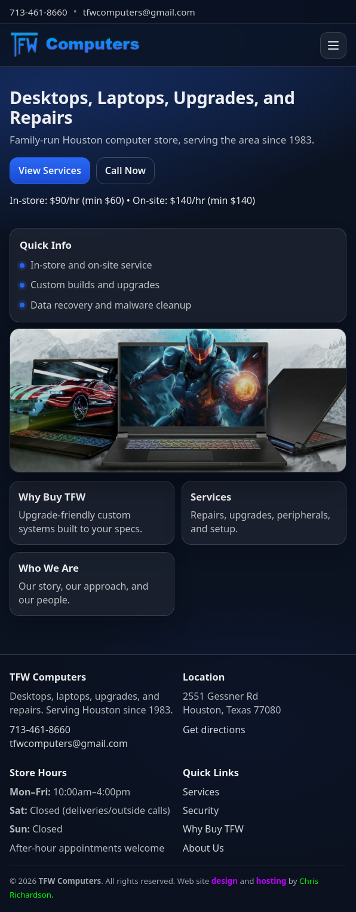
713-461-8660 (38, 12)
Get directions (214, 729)
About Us (203, 848)
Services (201, 791)
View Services (50, 170)
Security (201, 810)
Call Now (125, 170)
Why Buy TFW (213, 828)
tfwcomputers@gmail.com (139, 12)
